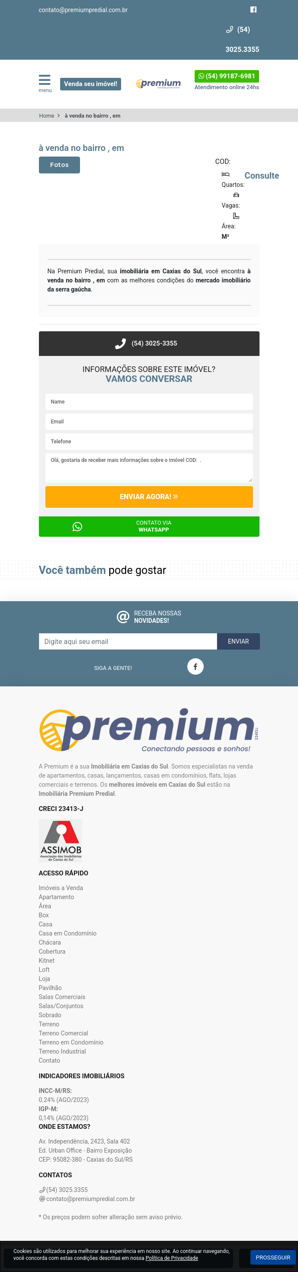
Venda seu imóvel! (90, 84)
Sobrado (50, 1015)
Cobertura (52, 951)
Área (45, 906)
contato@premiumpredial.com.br (83, 9)
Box (44, 915)
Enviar (238, 641)
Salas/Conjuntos (61, 1006)
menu (42, 83)
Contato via (154, 526)
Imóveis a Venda (61, 887)
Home (46, 115)
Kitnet (47, 960)
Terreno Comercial (63, 1033)
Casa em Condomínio (68, 933)
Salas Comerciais (62, 996)
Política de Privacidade (172, 1258)
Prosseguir (273, 1257)
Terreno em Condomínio (71, 1042)
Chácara (50, 942)
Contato (49, 1060)
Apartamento (56, 897)
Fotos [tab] (59, 165)
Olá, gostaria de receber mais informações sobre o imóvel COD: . (149, 468)
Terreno (49, 1024)
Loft (44, 969)
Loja (45, 978)
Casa (46, 924)
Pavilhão (50, 987)
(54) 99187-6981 (227, 76)
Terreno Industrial (62, 1051)
